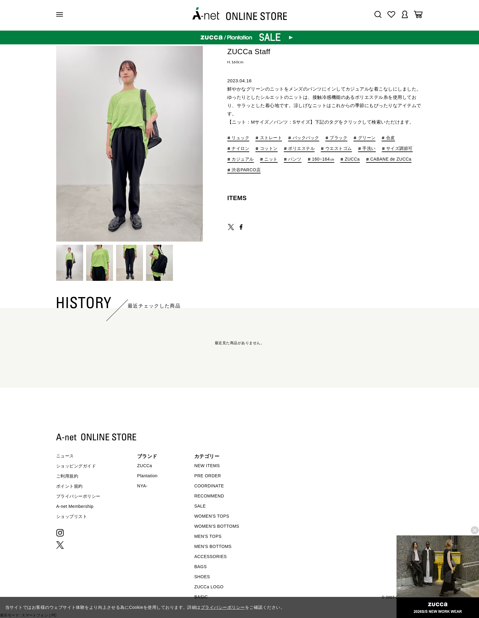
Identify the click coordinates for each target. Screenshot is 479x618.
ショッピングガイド (76, 466)
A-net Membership (74, 506)
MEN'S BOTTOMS (213, 546)
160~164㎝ (323, 159)
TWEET (231, 227)
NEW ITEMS (207, 465)
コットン (269, 148)
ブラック (338, 138)
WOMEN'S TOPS (211, 516)
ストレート (271, 138)
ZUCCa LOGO (209, 586)
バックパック (306, 138)
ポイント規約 (69, 486)
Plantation (147, 475)
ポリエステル (301, 148)
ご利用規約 (67, 476)
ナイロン (240, 148)
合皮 (390, 138)
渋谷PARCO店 (246, 170)
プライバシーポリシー (78, 496)
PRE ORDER (207, 475)
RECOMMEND (209, 495)
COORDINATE (209, 485)
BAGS (200, 566)
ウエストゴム (338, 148)
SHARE (241, 227)
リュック (240, 138)
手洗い (368, 148)
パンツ (294, 159)
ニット (270, 159)
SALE (200, 506)
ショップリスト (71, 516)
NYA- (142, 485)
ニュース (65, 455)
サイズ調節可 (399, 148)
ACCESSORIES (210, 556)
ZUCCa (352, 159)
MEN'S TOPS (207, 536)
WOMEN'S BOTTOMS (216, 526)
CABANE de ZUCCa (390, 159)
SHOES (202, 576)
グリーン (367, 138)
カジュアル (243, 159)
